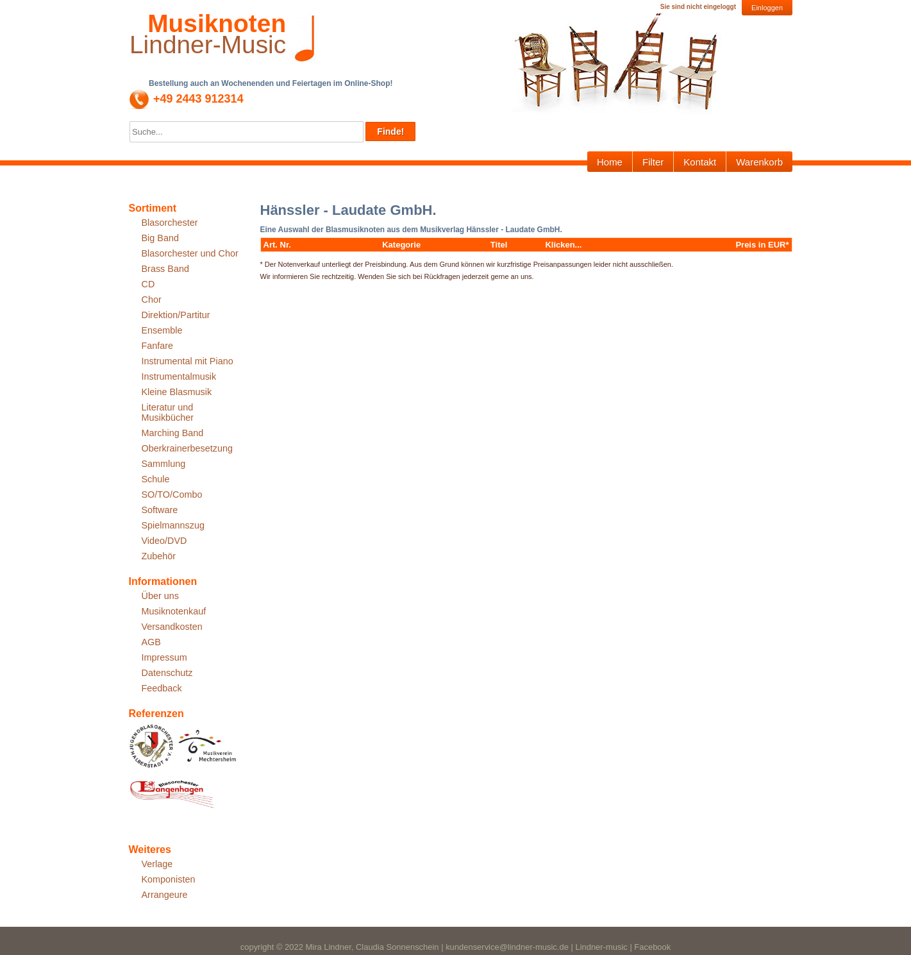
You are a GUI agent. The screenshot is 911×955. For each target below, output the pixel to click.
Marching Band (173, 433)
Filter (653, 161)
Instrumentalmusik (179, 376)
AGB (151, 642)
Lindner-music (601, 947)
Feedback (162, 688)
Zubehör (159, 556)
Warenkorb (759, 161)
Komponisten (169, 879)
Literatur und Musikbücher (168, 412)
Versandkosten (172, 626)
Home (610, 161)
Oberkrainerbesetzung (187, 448)
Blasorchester (170, 222)
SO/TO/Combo (172, 494)
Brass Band (165, 269)
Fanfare (158, 346)
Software (160, 510)
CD (148, 284)
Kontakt (699, 161)
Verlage (157, 864)
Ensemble (162, 330)
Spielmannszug (173, 525)
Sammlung (164, 464)
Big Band (160, 238)
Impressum (164, 657)
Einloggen (767, 8)
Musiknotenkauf (174, 611)
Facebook (652, 947)
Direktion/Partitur (176, 315)
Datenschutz (167, 673)
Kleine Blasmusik (177, 392)
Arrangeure (165, 895)
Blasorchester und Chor (190, 253)
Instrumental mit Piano (187, 361)
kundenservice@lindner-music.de (507, 947)
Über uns (160, 596)
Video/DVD (164, 541)
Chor (152, 299)
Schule (156, 479)
